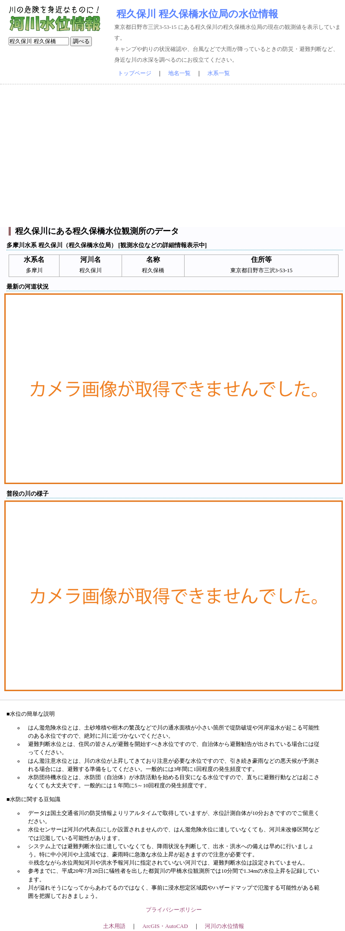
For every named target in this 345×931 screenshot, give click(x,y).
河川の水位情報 (224, 926)
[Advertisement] (172, 155)
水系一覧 (218, 73)
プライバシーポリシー (174, 910)
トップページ (134, 73)
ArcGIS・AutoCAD (165, 926)
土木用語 (114, 926)
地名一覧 (179, 73)
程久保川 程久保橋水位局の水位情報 (197, 13)
